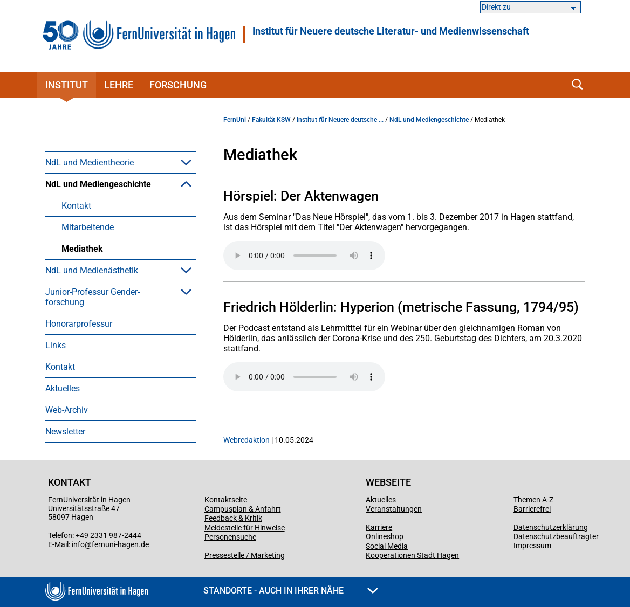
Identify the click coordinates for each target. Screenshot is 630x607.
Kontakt (76, 206)
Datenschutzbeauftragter (556, 536)
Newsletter (65, 431)
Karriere (379, 527)
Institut (66, 85)
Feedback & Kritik (233, 518)
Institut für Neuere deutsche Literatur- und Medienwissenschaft (390, 31)
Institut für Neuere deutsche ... (340, 119)
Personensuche (230, 537)
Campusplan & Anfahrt (242, 509)
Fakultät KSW (271, 119)
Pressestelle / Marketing (244, 555)
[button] (186, 162)
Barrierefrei (532, 509)
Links (55, 345)
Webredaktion (246, 440)
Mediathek (82, 249)
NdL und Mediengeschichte (98, 184)
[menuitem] (120, 162)
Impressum (532, 545)
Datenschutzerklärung (550, 527)
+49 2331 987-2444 (108, 535)
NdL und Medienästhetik (91, 270)
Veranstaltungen (394, 509)
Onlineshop (384, 536)
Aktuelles (62, 388)
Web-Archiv (66, 410)
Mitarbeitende (87, 227)
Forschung (178, 85)
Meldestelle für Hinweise (244, 527)
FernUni (234, 119)
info (78, 544)
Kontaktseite (225, 499)
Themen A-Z (533, 499)
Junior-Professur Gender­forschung (92, 297)
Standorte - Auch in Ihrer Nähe (290, 590)
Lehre (118, 85)
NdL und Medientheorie (89, 162)
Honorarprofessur (78, 324)
